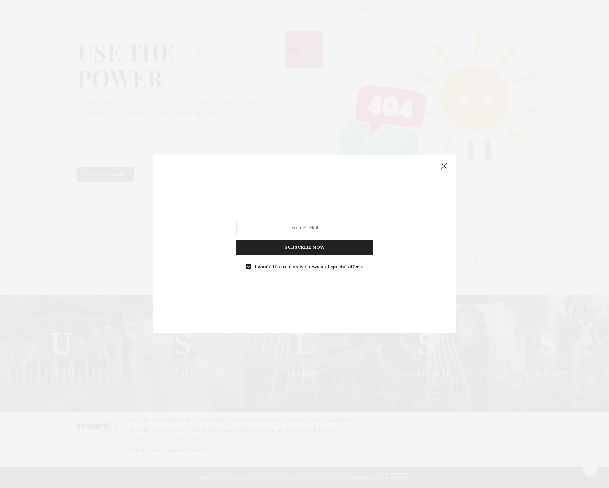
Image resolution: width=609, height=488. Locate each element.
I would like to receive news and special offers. (309, 266)
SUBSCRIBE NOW (305, 247)
